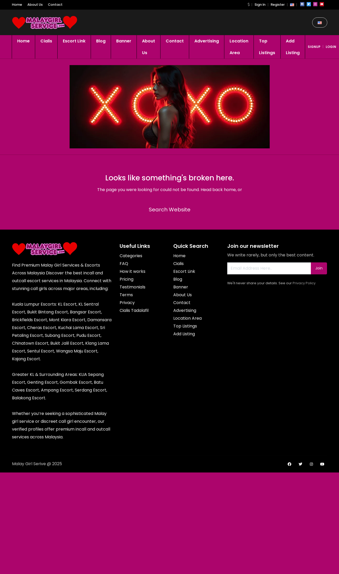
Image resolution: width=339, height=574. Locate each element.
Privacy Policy (304, 283)
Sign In (260, 4)
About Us (35, 4)
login (331, 47)
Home (17, 4)
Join (319, 268)
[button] (248, 4)
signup (314, 47)
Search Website (169, 209)
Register (278, 4)
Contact (55, 4)
